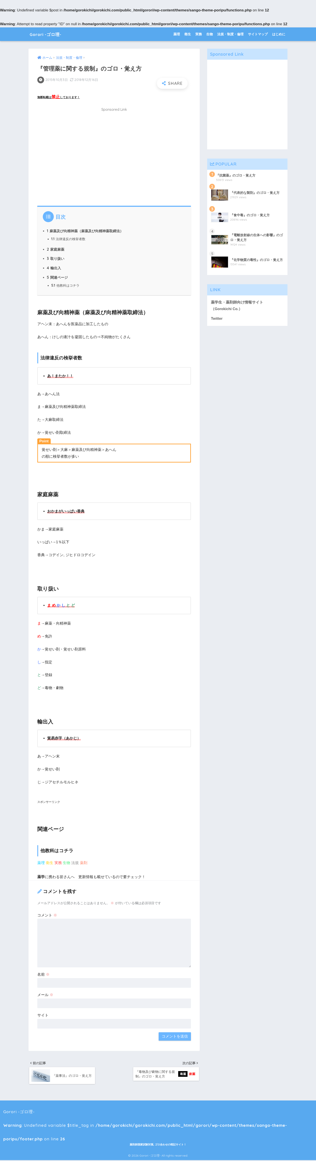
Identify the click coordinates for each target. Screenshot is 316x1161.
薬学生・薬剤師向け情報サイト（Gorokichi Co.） (237, 305)
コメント (47, 915)
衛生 (187, 34)
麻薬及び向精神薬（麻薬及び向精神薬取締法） (85, 231)
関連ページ (57, 277)
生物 (209, 34)
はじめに (278, 34)
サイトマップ (258, 34)
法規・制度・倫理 (230, 34)
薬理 (176, 34)
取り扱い (56, 259)
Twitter (217, 319)
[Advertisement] (114, 159)
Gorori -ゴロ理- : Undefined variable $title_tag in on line (133, 1114)
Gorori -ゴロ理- (49, 34)
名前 (43, 975)
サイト (42, 1015)
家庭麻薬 (56, 249)
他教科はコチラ (65, 286)
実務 (198, 34)
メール (45, 995)
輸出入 (54, 268)
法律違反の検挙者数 (68, 239)
